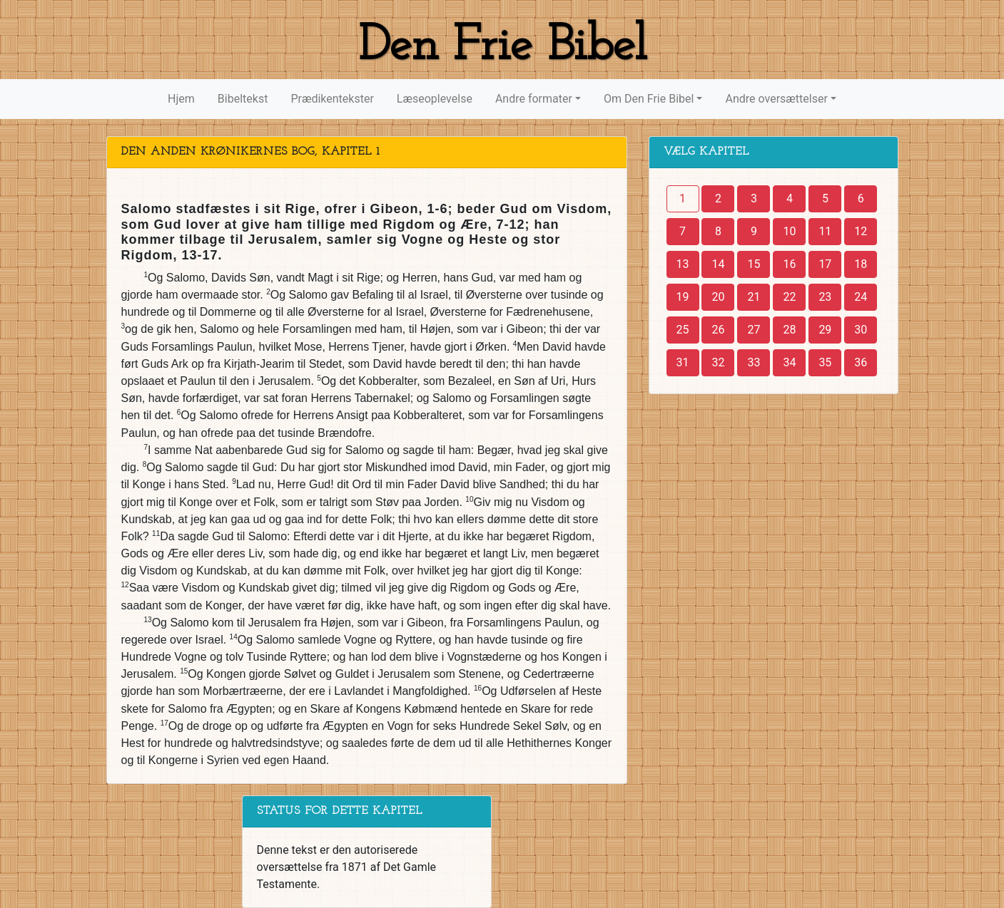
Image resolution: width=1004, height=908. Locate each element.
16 (789, 264)
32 (717, 362)
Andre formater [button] (533, 98)
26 (717, 329)
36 (860, 362)
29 (824, 329)
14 (717, 264)
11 (824, 231)
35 (824, 362)
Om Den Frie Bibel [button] (649, 98)
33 (753, 362)
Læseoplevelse (434, 98)
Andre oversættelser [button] (776, 98)
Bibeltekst (243, 98)
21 (753, 297)
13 (682, 264)
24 (860, 297)
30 (860, 329)
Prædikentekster (331, 98)
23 (824, 297)
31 (682, 362)
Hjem (181, 98)
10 (789, 231)
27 (753, 329)
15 (753, 264)
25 (682, 329)
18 (860, 264)
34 (789, 362)
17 (824, 264)
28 (789, 329)
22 (789, 297)
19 (682, 297)
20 (717, 297)
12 (860, 231)
